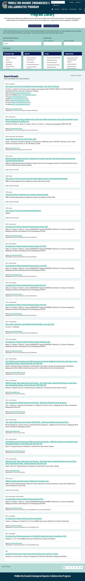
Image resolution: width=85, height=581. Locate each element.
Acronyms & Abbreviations (51, 26)
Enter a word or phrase (8, 40)
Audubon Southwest (71, 64)
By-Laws (8, 68)
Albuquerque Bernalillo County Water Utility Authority (72, 60)
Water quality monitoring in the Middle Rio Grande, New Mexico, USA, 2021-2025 (29, 324)
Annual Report (9, 62)
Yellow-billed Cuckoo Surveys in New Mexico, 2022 (20, 139)
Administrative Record (11, 58)
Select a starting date (48, 40)
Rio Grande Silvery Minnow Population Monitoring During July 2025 (25, 246)
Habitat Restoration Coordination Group (51, 68)
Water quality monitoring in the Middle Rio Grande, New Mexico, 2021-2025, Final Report (32, 86)
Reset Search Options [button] (35, 26)
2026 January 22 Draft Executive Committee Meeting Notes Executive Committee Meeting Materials (36, 178)
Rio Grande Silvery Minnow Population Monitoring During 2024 (24, 499)
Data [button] (80, 9)
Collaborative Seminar (52, 60)
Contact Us (78, 2)
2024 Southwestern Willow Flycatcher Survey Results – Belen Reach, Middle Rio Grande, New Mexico (36, 403)
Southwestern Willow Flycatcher (31, 68)
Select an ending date (69, 40)
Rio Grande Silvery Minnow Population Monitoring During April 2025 (25, 305)
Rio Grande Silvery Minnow (33, 64)
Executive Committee (52, 62)
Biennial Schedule (10, 66)
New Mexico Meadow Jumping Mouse (31, 59)
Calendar (71, 2)
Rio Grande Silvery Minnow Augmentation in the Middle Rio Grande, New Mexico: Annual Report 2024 (35, 536)
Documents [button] (73, 9)
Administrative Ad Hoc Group (53, 58)
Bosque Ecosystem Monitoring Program (71, 67)
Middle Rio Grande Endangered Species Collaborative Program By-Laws (27, 481)
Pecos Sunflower (30, 62)
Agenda (7, 60)
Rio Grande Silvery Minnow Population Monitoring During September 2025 (27, 342)
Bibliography (9, 64)
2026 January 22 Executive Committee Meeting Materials (23, 210)
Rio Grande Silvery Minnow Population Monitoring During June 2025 (26, 266)
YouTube (56, 5)
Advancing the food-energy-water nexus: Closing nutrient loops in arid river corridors (31, 554)
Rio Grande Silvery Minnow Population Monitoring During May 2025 (25, 285)
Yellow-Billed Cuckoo (15, 148)
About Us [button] (64, 9)
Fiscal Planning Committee (53, 65)
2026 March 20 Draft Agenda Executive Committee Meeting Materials (26, 194)
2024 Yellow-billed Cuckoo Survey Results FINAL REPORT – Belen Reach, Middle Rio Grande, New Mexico (37, 422)
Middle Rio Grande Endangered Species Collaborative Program (33, 5)
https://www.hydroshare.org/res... (21, 93)
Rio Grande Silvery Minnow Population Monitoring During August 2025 (26, 227)
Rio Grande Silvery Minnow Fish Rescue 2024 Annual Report (23, 518)
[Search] (58, 2)
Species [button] (57, 9)
